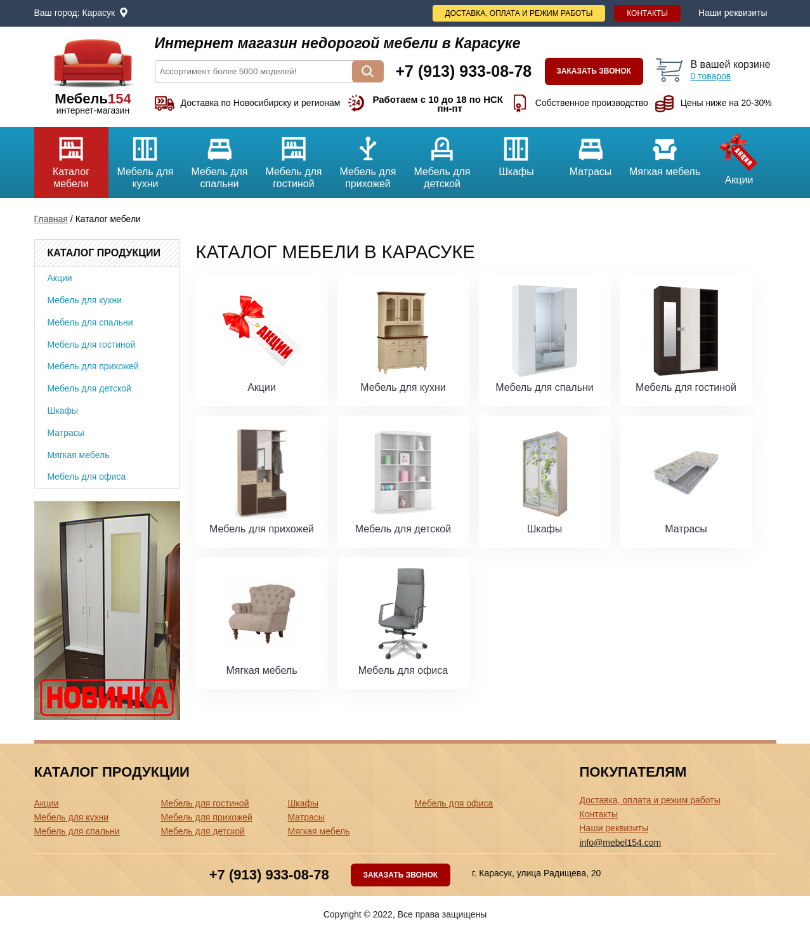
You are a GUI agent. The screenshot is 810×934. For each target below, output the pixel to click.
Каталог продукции (104, 252)
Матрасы (591, 152)
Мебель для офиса (87, 476)
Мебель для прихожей (368, 158)
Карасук (98, 13)
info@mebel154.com (621, 843)
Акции (739, 156)
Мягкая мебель (665, 152)
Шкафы (517, 152)
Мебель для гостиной (294, 158)
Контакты (647, 13)
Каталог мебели (71, 158)
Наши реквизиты (733, 13)
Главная (51, 219)
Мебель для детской (442, 158)
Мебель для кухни (145, 158)
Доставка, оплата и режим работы (519, 13)
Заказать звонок (593, 71)
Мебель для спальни (220, 158)
